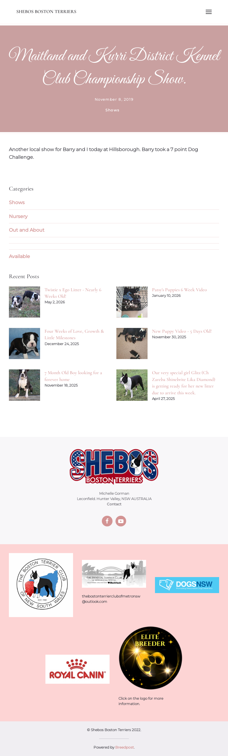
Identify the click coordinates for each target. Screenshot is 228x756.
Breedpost (124, 747)
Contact (114, 504)
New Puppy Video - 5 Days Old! (182, 331)
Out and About (27, 230)
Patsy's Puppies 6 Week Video (179, 290)
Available (19, 256)
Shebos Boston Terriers (46, 12)
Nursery (18, 216)
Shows (17, 202)
